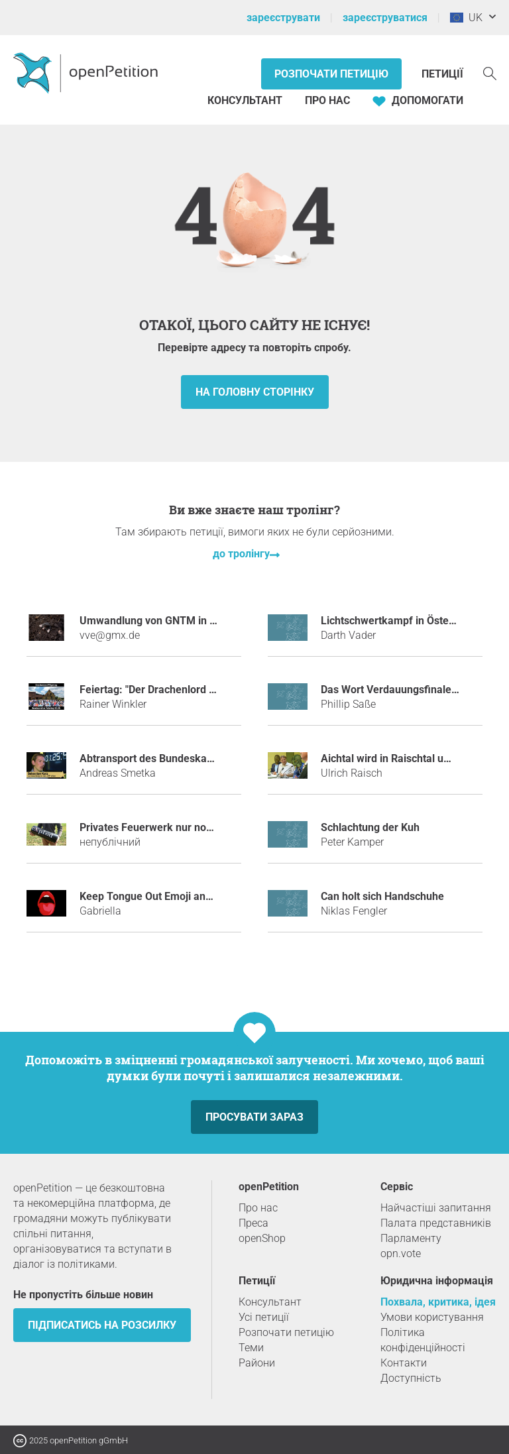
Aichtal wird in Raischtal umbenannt (406, 758)
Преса (253, 1223)
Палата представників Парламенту (435, 1231)
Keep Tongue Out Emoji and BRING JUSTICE (185, 896)
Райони (257, 1363)
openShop (262, 1238)
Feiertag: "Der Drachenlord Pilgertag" (167, 689)
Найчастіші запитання (435, 1208)
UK (466, 17)
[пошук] (489, 72)
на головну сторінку (255, 392)
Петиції (442, 74)
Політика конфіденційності (422, 1340)
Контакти (403, 1363)
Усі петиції (264, 1317)
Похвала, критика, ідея (438, 1302)
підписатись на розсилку (102, 1325)
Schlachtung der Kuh (370, 827)
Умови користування (432, 1317)
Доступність (410, 1378)
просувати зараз (254, 1117)
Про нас (327, 100)
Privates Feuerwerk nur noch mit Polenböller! (187, 827)
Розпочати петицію (331, 74)
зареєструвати (283, 17)
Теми (251, 1347)
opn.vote (400, 1253)
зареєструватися (385, 17)
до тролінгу (241, 553)
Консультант (244, 100)
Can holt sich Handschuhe (382, 896)
